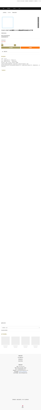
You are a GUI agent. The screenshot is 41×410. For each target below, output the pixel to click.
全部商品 (4, 12)
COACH (14, 8)
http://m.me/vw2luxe (23, 371)
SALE (19, 8)
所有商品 (8, 8)
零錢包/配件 (14, 12)
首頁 (3, 8)
